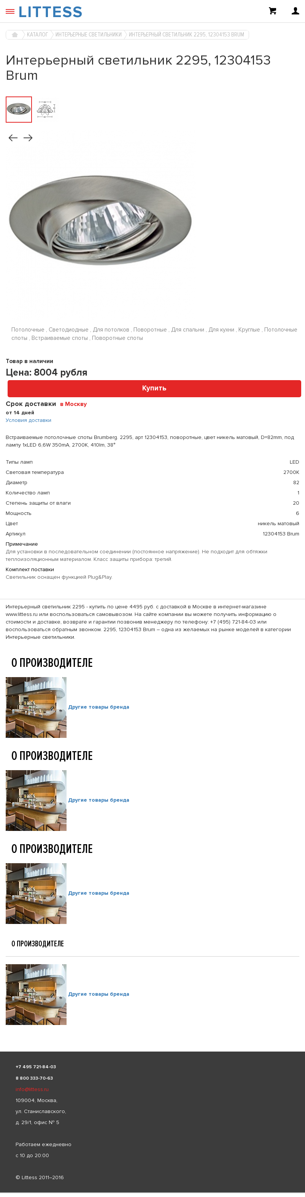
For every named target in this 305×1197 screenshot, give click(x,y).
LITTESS (50, 12)
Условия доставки (28, 420)
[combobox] (76, 404)
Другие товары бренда (98, 707)
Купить (154, 388)
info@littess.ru (32, 1089)
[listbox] (152, 1192)
